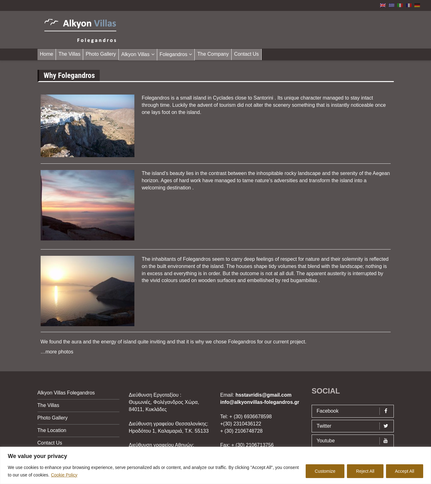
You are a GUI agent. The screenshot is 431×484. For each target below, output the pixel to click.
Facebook (354, 411)
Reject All (365, 471)
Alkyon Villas (135, 54)
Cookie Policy (64, 474)
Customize (325, 471)
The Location (52, 430)
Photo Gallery (101, 54)
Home (46, 54)
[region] (215, 465)
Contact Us (246, 54)
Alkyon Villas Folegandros (66, 392)
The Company (213, 54)
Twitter (354, 426)
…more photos (57, 351)
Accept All (404, 471)
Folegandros (174, 54)
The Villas (69, 54)
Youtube (354, 441)
